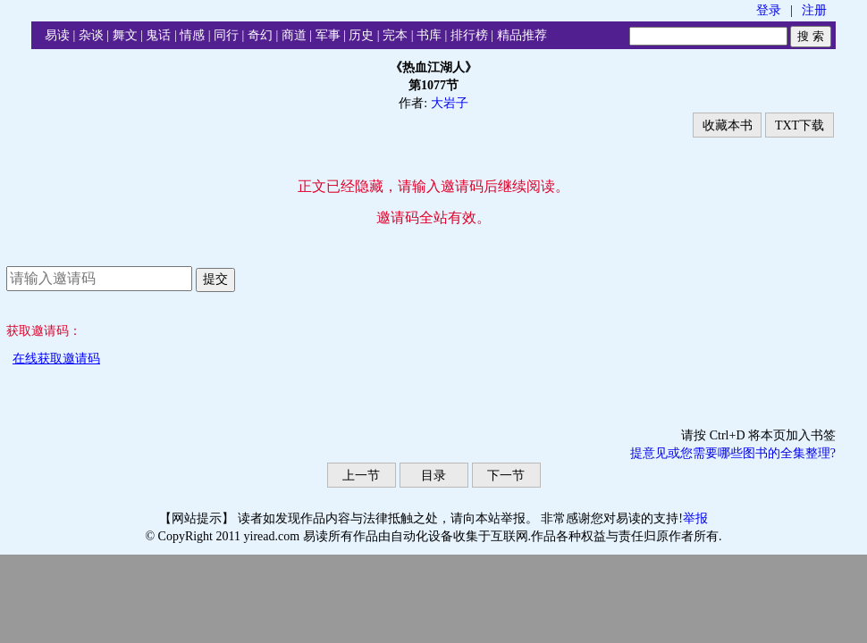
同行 (226, 35)
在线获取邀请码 (56, 358)
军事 (328, 35)
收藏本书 (728, 125)
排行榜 (469, 35)
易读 (57, 35)
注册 (814, 10)
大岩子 (449, 103)
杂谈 (91, 35)
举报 (695, 518)
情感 (192, 35)
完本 (395, 35)
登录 (768, 10)
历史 (361, 35)
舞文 (125, 35)
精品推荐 (522, 35)
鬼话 (158, 35)
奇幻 (260, 35)
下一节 (506, 475)
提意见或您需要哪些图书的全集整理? (733, 453)
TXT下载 (799, 125)
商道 (294, 35)
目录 (433, 475)
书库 (429, 35)
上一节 (361, 475)
